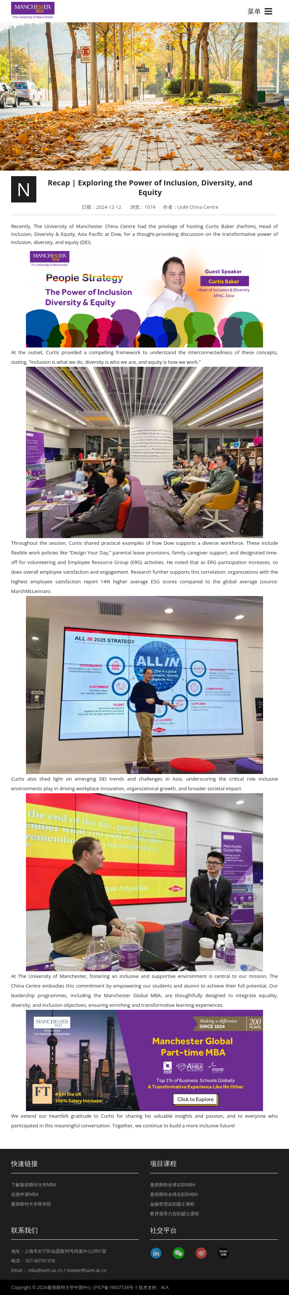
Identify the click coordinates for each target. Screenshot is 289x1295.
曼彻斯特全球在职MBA (172, 1185)
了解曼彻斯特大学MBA (33, 1185)
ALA (165, 1287)
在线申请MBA (25, 1194)
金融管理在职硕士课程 (172, 1204)
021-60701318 (40, 1261)
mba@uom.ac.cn (45, 1270)
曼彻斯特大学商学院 (31, 1204)
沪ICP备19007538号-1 (115, 1287)
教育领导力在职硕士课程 (174, 1213)
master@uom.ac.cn (87, 1270)
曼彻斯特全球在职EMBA (174, 1194)
